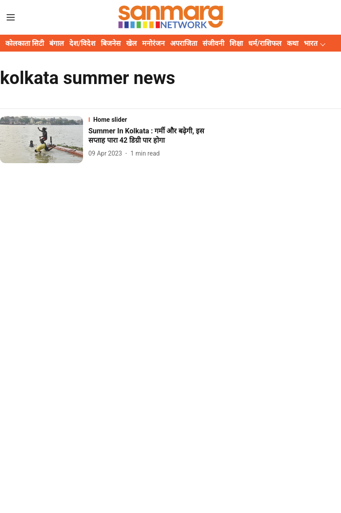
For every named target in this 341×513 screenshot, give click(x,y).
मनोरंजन (153, 43)
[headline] (154, 136)
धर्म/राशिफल (265, 43)
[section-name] (154, 119)
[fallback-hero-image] (44, 139)
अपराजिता (183, 43)
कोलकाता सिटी (24, 43)
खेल (131, 43)
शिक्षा (236, 43)
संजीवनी (213, 43)
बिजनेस (111, 43)
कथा (292, 43)
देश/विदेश (82, 43)
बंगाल (56, 43)
